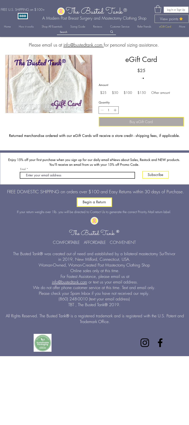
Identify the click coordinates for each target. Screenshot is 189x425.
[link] (158, 9)
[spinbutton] (108, 110)
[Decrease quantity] (102, 110)
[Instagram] (145, 342)
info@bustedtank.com (83, 45)
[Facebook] (160, 342)
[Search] (81, 32)
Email (23, 169)
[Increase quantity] (115, 110)
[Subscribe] (155, 175)
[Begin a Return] (94, 202)
